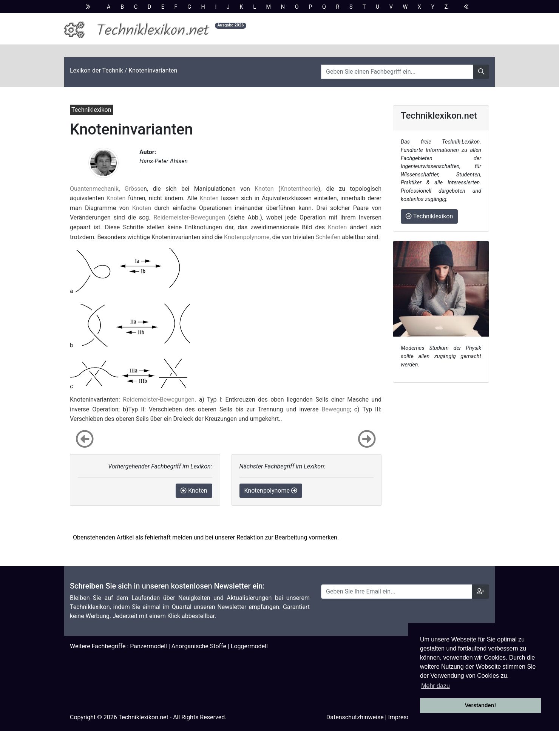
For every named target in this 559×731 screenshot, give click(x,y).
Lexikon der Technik (96, 70)
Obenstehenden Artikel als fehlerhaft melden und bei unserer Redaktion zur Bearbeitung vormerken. (206, 537)
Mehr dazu (435, 686)
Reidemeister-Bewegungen (189, 217)
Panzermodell (148, 646)
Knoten (264, 188)
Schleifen (328, 237)
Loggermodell (249, 646)
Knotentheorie (299, 188)
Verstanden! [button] (480, 705)
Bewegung (336, 409)
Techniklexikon (429, 216)
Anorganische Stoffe (198, 646)
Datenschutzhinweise (355, 717)
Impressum (403, 717)
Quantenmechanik (94, 188)
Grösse (134, 188)
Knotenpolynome (246, 237)
